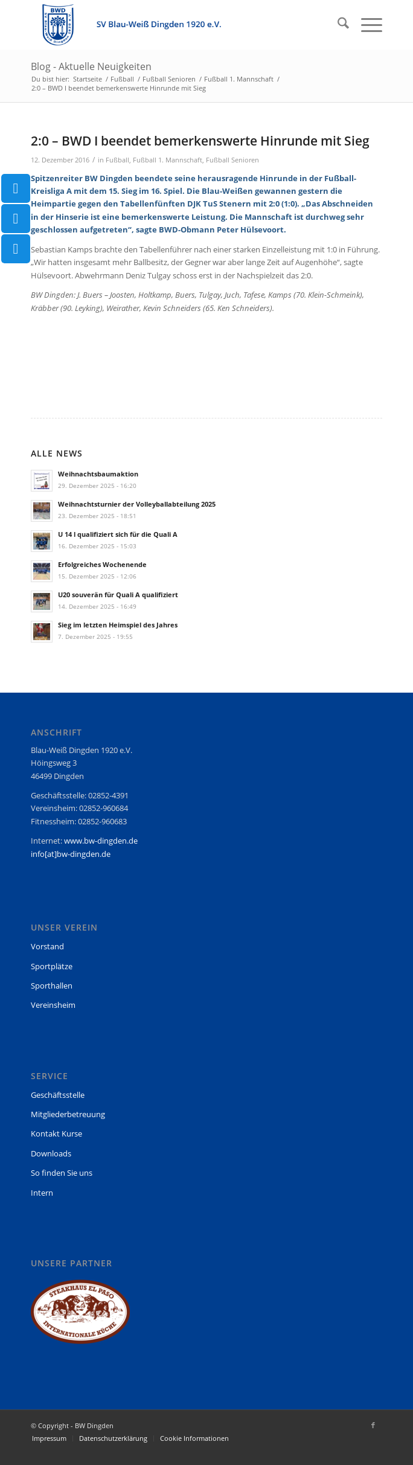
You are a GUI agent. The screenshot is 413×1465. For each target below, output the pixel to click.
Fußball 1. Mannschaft (167, 160)
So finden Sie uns (61, 1172)
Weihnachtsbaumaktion (98, 473)
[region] (80, 1317)
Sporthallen (51, 985)
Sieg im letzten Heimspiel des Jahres (118, 624)
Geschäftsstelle (58, 1094)
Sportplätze (51, 966)
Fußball (117, 160)
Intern (42, 1192)
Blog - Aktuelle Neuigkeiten (91, 66)
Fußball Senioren (232, 160)
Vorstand (47, 946)
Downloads (51, 1153)
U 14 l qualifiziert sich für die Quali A (118, 534)
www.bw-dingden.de (101, 840)
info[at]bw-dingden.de (70, 853)
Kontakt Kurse (56, 1133)
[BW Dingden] (171, 25)
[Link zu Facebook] (373, 1425)
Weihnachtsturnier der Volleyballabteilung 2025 (137, 503)
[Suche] (337, 25)
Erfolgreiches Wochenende (102, 564)
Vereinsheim (53, 1004)
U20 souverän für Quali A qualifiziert (118, 594)
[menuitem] (337, 25)
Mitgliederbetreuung (68, 1114)
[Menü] (365, 25)
